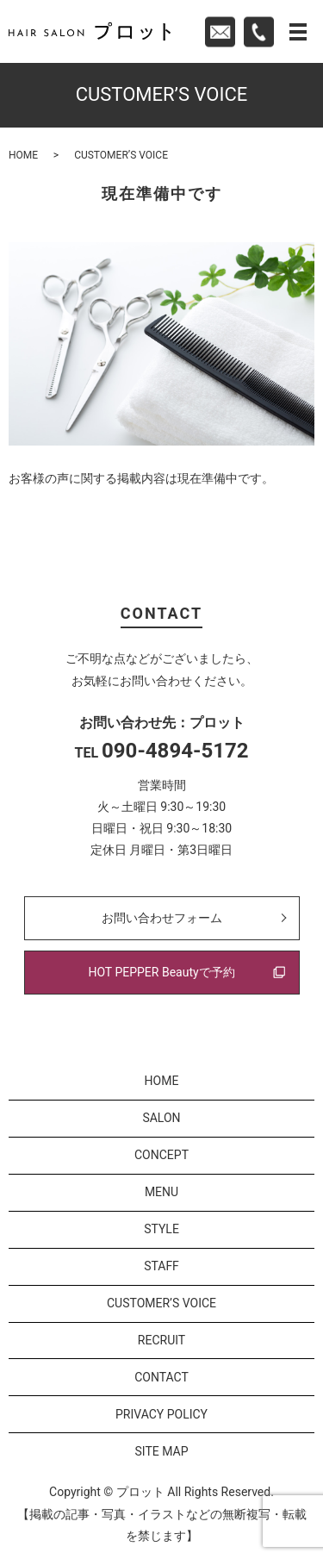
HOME (23, 155)
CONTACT (161, 1377)
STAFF (161, 1266)
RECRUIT (161, 1340)
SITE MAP (161, 1451)
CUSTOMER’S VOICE (161, 1303)
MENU (161, 1192)
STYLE (161, 1229)
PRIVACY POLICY (161, 1414)
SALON (161, 1118)
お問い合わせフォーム (162, 918)
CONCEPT (161, 1155)
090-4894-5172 (175, 751)
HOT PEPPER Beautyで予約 (161, 972)
